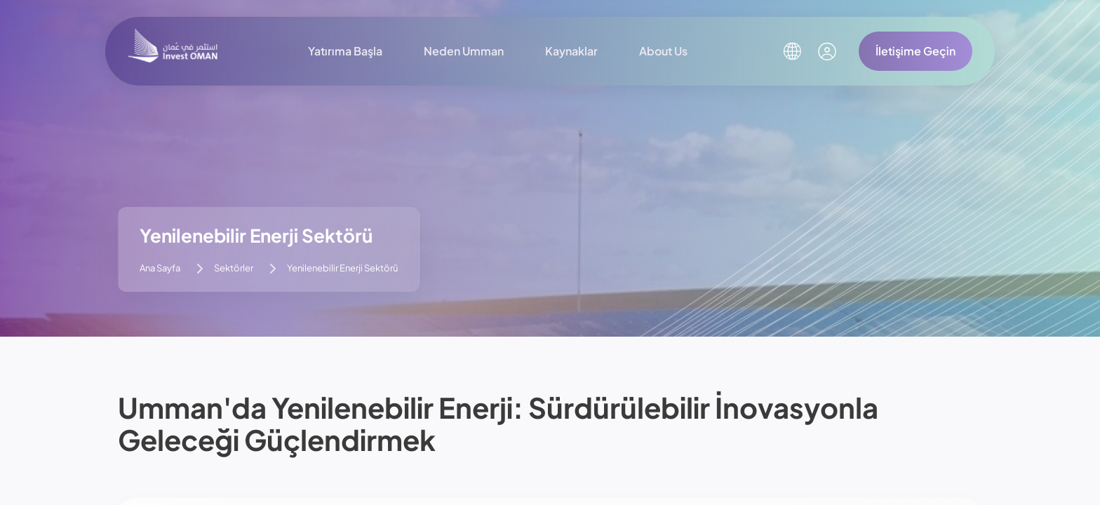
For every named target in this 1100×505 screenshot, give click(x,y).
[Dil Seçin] (792, 51)
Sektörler (233, 268)
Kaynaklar (571, 50)
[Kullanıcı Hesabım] (827, 51)
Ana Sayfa (160, 268)
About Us (663, 50)
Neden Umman (464, 50)
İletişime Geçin (915, 50)
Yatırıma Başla (345, 50)
